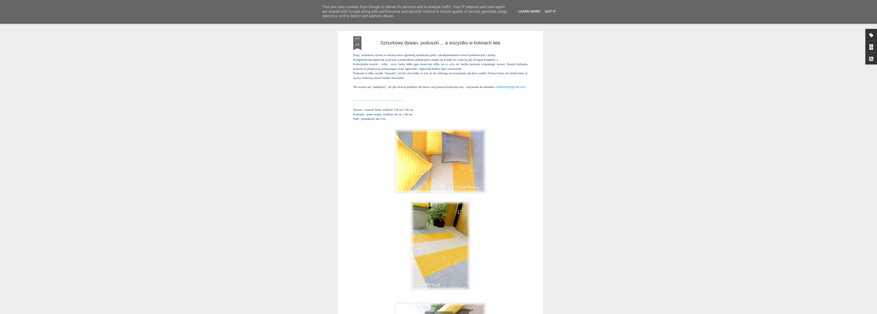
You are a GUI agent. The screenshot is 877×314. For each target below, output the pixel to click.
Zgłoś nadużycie (484, 311)
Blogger (469, 311)
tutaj (383, 34)
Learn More (529, 11)
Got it (550, 11)
